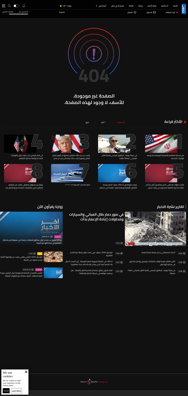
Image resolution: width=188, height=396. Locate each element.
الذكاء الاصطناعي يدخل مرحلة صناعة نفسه (158, 252)
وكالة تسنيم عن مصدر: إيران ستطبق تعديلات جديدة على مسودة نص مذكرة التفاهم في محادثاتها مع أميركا (32, 241)
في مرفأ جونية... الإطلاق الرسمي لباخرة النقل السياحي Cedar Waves (119, 157)
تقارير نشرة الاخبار (170, 206)
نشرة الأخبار (152, 5)
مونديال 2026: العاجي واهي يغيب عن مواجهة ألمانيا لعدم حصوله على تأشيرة (21, 258)
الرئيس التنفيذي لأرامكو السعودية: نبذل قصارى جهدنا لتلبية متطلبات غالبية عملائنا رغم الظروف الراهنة (21, 274)
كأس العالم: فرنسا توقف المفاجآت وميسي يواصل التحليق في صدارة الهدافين (152, 263)
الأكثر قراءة (173, 121)
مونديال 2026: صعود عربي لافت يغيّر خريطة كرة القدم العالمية (91, 254)
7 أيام (103, 122)
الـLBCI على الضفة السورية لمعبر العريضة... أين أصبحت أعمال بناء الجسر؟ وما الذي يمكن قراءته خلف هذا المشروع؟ (89, 263)
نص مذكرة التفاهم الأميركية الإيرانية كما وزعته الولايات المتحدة (165, 157)
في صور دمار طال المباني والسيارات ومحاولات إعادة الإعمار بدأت (96, 216)
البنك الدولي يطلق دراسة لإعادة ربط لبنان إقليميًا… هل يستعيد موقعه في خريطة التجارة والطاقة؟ (92, 272)
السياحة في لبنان (117, 5)
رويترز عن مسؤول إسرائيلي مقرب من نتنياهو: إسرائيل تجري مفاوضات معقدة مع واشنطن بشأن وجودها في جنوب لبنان (23, 186)
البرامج (131, 12)
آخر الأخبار (164, 5)
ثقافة (131, 5)
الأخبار (175, 5)
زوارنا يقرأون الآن (50, 206)
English (62, 12)
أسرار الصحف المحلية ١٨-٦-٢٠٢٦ (77, 184)
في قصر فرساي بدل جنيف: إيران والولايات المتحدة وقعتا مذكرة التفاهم (27, 157)
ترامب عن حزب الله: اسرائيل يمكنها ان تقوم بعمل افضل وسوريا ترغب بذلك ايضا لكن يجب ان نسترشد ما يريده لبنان (70, 157)
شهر (87, 122)
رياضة (140, 5)
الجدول (150, 12)
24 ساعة (121, 122)
